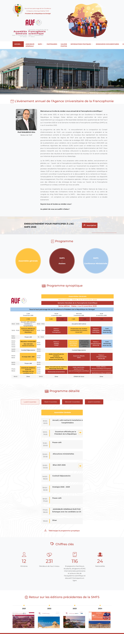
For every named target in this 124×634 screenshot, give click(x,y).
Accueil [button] (17, 44)
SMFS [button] (40, 44)
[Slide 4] (64, 91)
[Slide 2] (59, 91)
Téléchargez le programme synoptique (62, 530)
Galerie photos (64, 45)
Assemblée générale (30, 45)
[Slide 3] (62, 91)
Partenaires (52, 44)
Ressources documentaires (107, 44)
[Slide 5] (66, 91)
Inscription (89, 225)
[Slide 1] (57, 92)
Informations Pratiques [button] (81, 44)
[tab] (30, 401)
